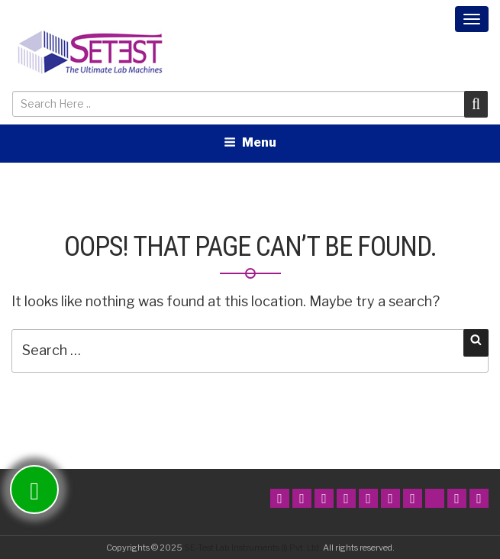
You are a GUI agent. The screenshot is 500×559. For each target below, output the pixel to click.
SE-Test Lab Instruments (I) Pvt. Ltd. (252, 547)
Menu (250, 142)
